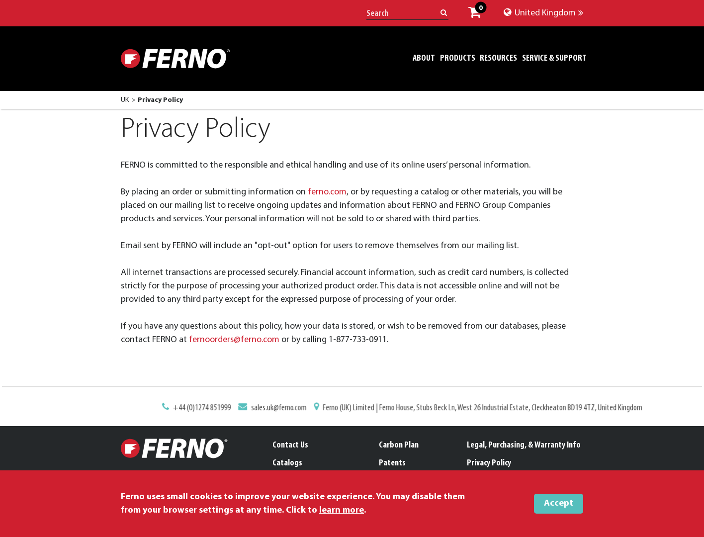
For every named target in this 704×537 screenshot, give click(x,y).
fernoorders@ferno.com (234, 340)
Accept (558, 503)
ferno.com (327, 192)
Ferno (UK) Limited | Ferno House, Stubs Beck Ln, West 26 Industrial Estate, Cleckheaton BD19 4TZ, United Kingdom (478, 408)
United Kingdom (543, 13)
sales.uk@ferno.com (281, 408)
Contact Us (290, 445)
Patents (392, 463)
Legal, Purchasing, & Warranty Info (524, 445)
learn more (341, 510)
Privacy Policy (489, 463)
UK (125, 100)
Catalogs (287, 463)
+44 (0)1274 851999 (206, 408)
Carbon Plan (399, 445)
